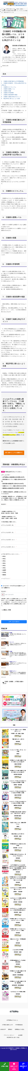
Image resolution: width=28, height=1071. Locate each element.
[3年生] (1, 563)
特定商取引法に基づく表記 (13, 1037)
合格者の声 (3, 1029)
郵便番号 (3, 504)
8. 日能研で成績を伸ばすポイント (11, 96)
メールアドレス (5, 578)
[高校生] (1, 574)
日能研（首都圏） (9, 681)
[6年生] (1, 556)
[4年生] (1, 560)
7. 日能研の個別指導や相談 (9, 94)
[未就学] (1, 570)
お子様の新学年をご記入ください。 (11, 554)
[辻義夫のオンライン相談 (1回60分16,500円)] (1, 485)
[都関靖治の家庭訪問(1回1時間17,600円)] (1, 488)
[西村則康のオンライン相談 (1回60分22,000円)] (1, 479)
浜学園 (10, 651)
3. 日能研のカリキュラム (8, 87)
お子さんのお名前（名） (7, 532)
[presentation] (12, 616)
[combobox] (3, 594)
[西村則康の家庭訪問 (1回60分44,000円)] (1, 483)
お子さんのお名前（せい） (8, 539)
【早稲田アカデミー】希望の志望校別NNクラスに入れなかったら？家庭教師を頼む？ (17, 674)
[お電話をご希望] (1, 609)
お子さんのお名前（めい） (8, 547)
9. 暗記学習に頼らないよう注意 (10, 98)
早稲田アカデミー (13, 661)
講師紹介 (10, 1029)
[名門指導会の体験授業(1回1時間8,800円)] (1, 477)
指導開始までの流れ (19, 1029)
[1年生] (1, 567)
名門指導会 (14, 1012)
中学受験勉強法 (19, 1024)
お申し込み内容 (5, 475)
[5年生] (1, 558)
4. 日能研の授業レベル (8, 89)
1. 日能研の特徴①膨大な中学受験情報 (12, 81)
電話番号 (3, 591)
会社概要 (20, 1035)
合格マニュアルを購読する (15, 452)
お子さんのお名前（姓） (7, 525)
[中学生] (1, 572)
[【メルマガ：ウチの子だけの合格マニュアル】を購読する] (1, 585)
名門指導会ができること (12, 1020)
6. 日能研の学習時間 (7, 92)
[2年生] (1, 565)
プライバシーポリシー (9, 1035)
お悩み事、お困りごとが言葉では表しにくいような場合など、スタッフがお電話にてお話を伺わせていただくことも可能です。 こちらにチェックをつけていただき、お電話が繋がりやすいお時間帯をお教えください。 (14, 602)
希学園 (10, 632)
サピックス (11, 642)
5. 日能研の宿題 (6, 91)
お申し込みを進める (14, 621)
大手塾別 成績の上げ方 (7, 1024)
